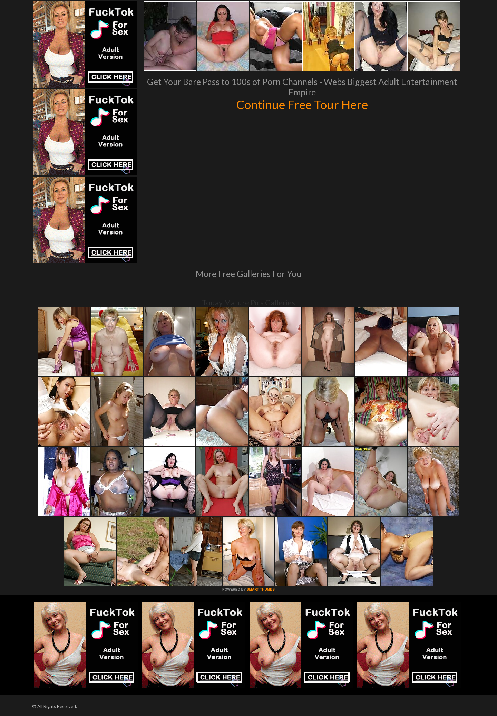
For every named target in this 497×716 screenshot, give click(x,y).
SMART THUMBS (261, 589)
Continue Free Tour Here (302, 104)
